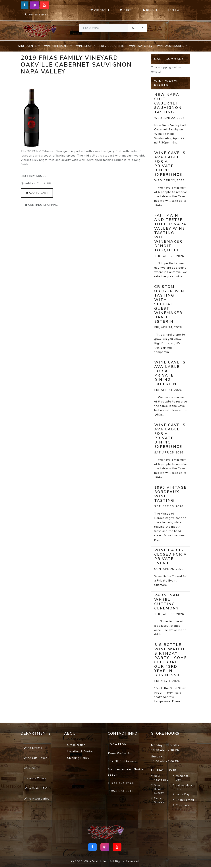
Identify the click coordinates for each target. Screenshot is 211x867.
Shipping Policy (78, 758)
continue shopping (41, 205)
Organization (76, 745)
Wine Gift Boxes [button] (57, 46)
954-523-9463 (36, 14)
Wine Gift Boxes (35, 758)
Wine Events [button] (27, 46)
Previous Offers (112, 46)
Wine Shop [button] (84, 46)
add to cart (36, 193)
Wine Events (33, 748)
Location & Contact (81, 751)
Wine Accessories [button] (171, 46)
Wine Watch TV (141, 46)
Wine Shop (31, 768)
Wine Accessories (36, 799)
